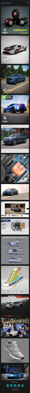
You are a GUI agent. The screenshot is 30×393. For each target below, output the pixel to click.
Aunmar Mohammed (7, 2)
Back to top (15, 388)
